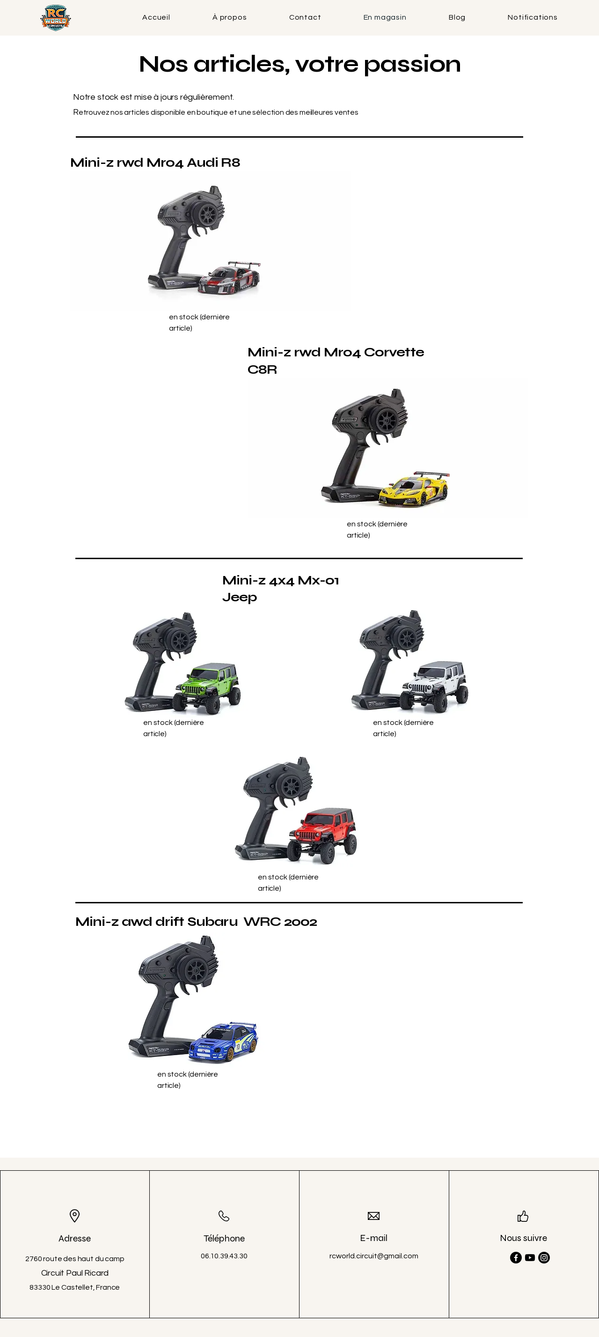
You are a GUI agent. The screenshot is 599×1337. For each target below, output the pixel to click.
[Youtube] (530, 1257)
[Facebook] (516, 1257)
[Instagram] (544, 1257)
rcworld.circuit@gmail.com (373, 1256)
